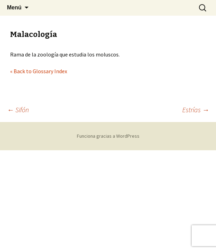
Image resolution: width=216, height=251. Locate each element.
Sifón (18, 109)
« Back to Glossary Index (38, 71)
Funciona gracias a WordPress (108, 136)
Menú (14, 7)
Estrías (195, 109)
